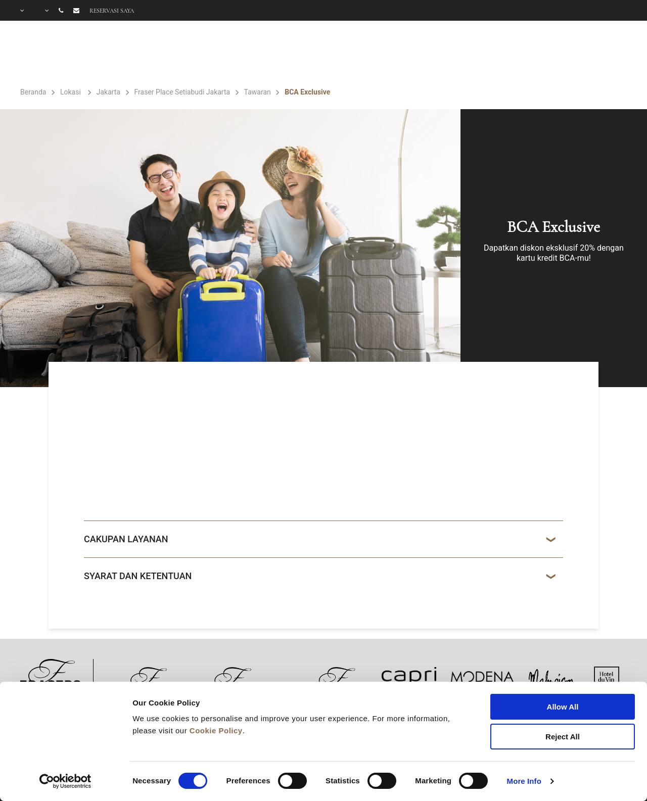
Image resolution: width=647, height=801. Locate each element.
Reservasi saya (111, 10)
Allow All (563, 706)
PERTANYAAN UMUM (579, 54)
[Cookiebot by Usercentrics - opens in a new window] (65, 781)
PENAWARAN (427, 54)
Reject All (562, 736)
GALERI (494, 54)
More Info (524, 781)
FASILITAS (349, 54)
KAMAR (283, 54)
